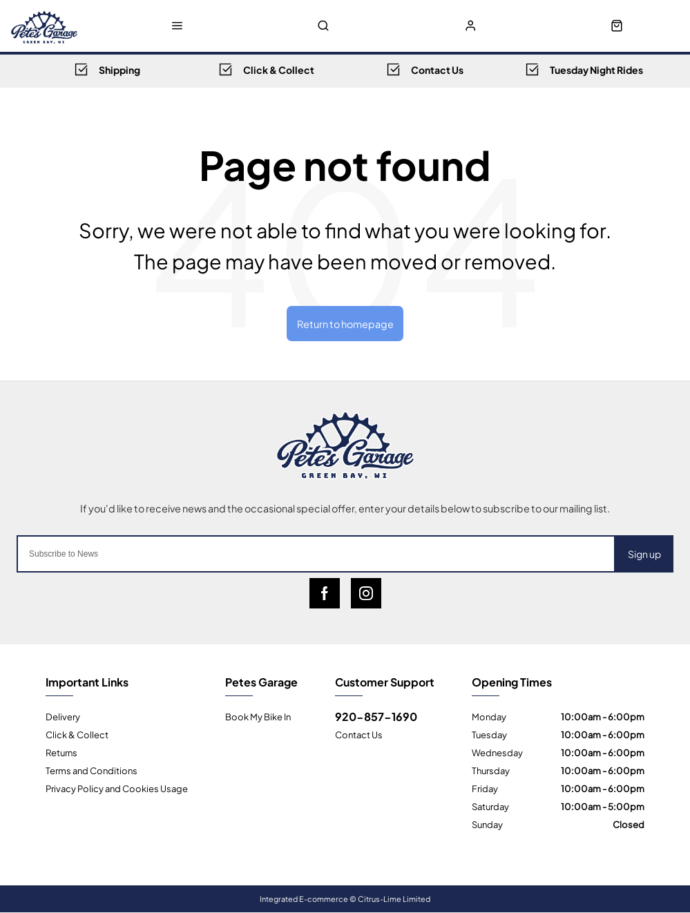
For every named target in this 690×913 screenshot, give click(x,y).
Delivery (63, 716)
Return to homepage (345, 323)
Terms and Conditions (91, 770)
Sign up (644, 554)
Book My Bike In (258, 716)
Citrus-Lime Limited (394, 898)
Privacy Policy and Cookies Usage (117, 788)
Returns (61, 752)
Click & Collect (77, 734)
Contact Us (359, 734)
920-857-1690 (376, 716)
